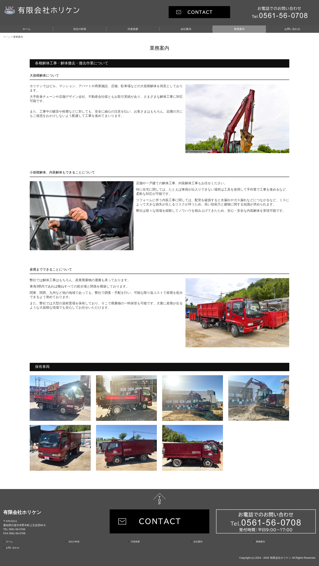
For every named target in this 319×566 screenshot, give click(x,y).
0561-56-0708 (17, 529)
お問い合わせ (292, 29)
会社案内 (186, 29)
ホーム (27, 29)
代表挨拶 (133, 29)
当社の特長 (79, 29)
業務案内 (239, 29)
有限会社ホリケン (22, 512)
